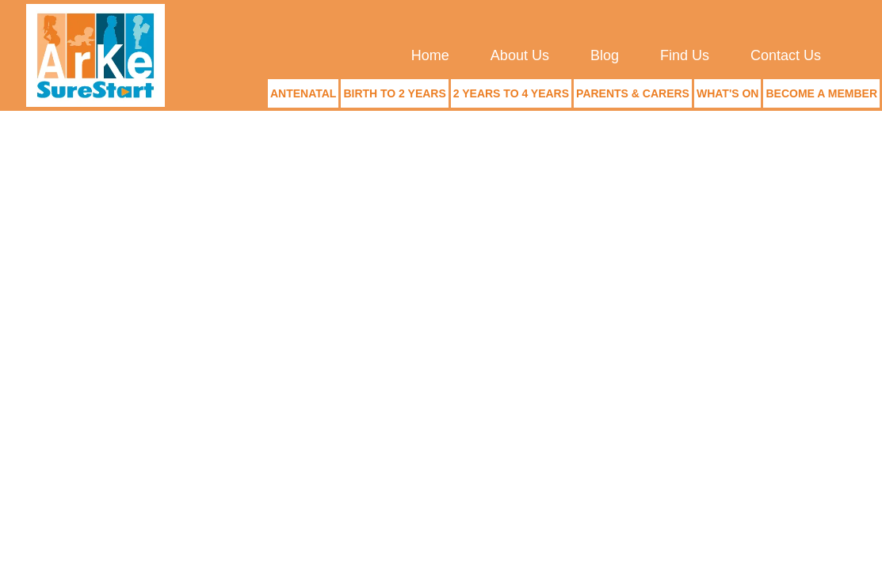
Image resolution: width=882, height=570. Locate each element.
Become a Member (821, 93)
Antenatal (303, 93)
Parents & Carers (632, 93)
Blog (604, 55)
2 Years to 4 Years (511, 93)
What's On (728, 93)
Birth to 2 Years (394, 93)
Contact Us (785, 55)
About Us (520, 55)
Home (430, 55)
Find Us (684, 55)
